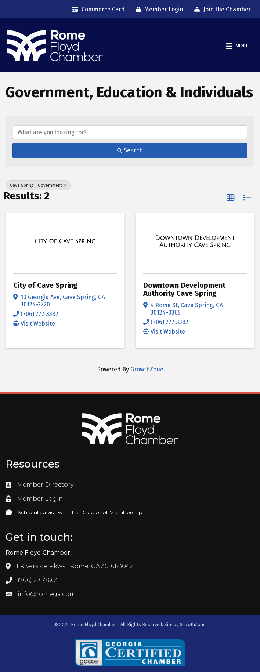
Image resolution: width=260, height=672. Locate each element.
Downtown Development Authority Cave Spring (184, 289)
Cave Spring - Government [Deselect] (38, 185)
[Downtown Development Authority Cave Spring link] (195, 242)
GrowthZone (146, 369)
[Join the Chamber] (221, 9)
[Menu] (236, 46)
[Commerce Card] (96, 9)
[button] (230, 197)
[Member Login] (157, 9)
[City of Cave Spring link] (65, 241)
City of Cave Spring (45, 285)
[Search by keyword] (130, 132)
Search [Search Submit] (130, 150)
